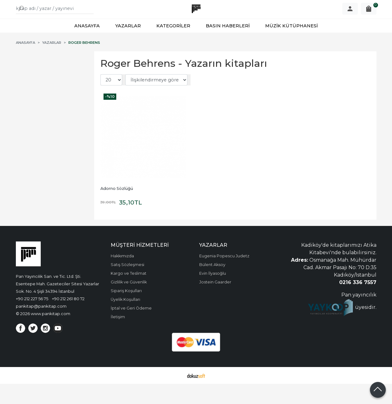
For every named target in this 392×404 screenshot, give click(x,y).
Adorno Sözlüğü (116, 208)
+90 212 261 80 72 (68, 318)
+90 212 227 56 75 (32, 318)
